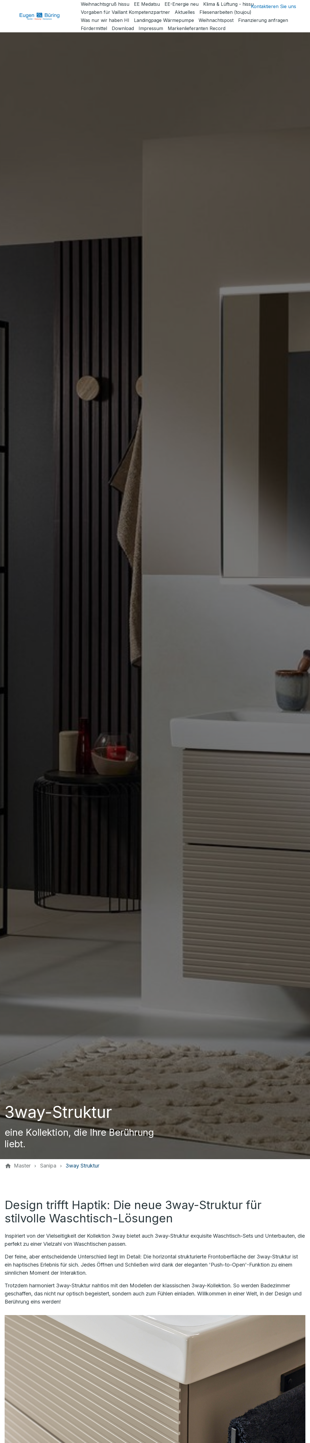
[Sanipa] (48, 1165)
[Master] (22, 1165)
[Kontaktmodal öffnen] (268, 6)
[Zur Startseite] (44, 16)
